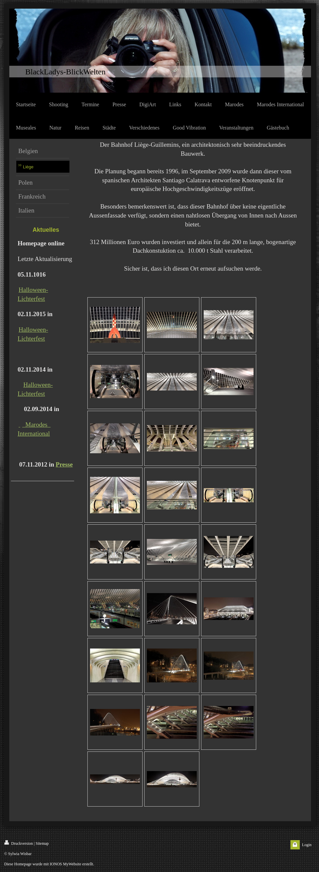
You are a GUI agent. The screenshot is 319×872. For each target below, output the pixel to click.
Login (307, 844)
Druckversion (18, 843)
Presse (64, 464)
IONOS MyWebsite (65, 864)
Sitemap (42, 843)
